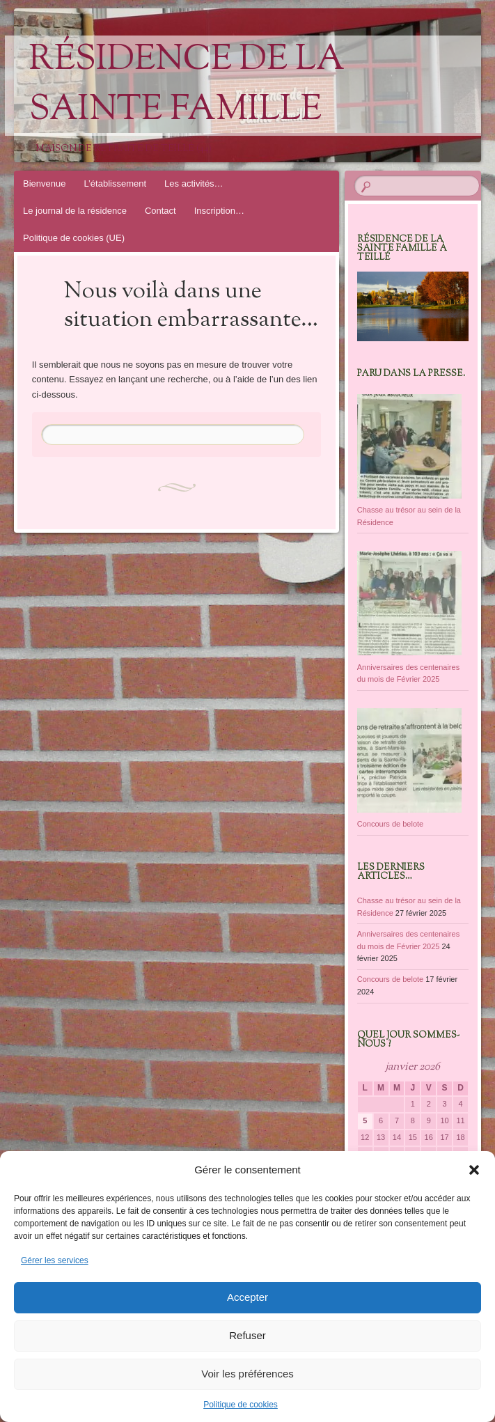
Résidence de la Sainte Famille (187, 86)
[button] (474, 1170)
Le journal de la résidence (75, 210)
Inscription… (219, 210)
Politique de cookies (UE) (74, 238)
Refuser (247, 1335)
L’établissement (115, 183)
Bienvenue (44, 183)
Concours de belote (390, 979)
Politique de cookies (240, 1404)
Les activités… (193, 183)
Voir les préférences (247, 1374)
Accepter (247, 1297)
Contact (160, 210)
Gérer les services (54, 1260)
